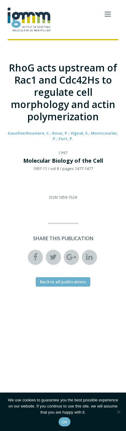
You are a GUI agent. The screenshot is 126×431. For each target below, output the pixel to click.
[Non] (118, 412)
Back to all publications (63, 281)
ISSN (53, 197)
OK (64, 422)
